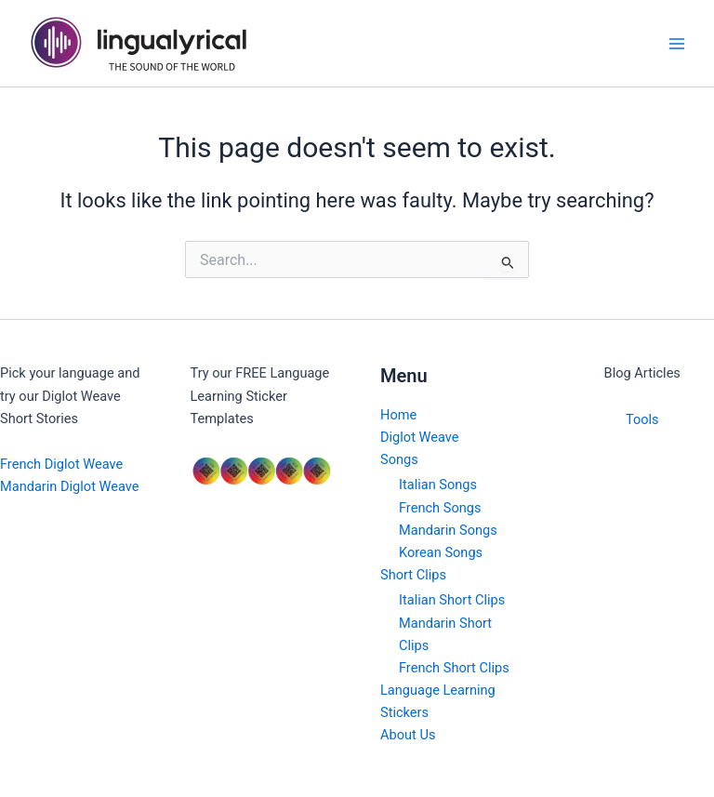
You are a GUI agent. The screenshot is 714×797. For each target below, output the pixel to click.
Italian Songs (438, 484)
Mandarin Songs (448, 530)
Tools (642, 419)
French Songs (440, 507)
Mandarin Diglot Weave (69, 486)
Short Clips (413, 574)
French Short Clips (454, 667)
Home (398, 414)
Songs (399, 459)
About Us (407, 734)
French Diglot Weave (61, 464)
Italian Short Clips (452, 599)
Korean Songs (441, 552)
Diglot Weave (419, 437)
